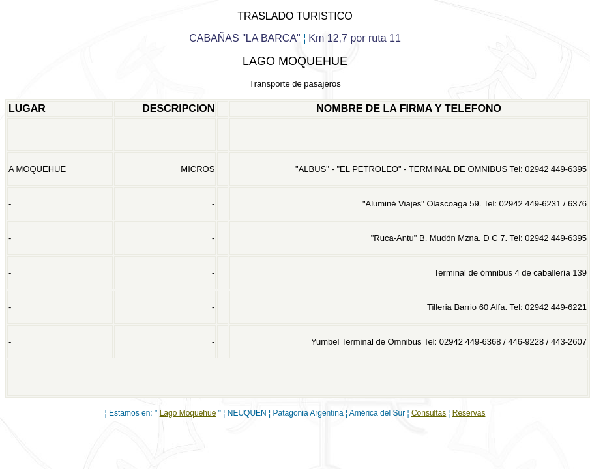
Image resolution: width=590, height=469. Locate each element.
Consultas (428, 413)
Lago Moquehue (188, 413)
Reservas (469, 413)
